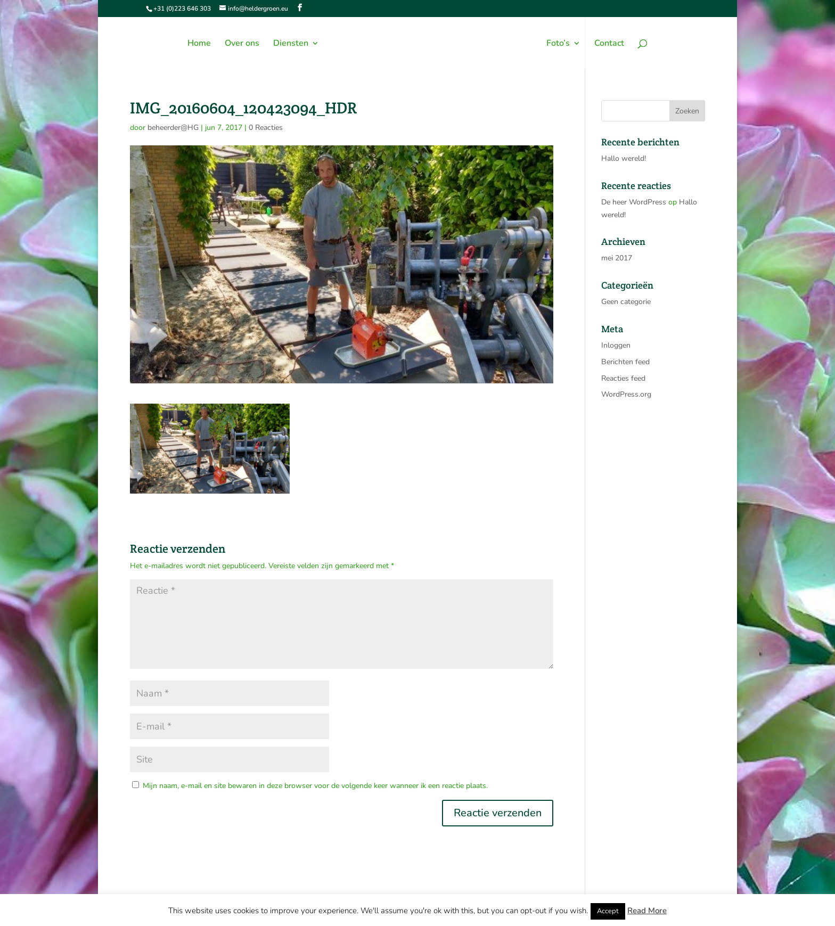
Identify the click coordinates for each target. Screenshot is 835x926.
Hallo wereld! (623, 158)
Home (199, 44)
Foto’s (558, 44)
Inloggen (616, 345)
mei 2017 (616, 258)
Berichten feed (625, 362)
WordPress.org (626, 394)
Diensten (290, 44)
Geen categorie (626, 302)
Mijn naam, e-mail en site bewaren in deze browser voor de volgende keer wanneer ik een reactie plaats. (315, 786)
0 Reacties (266, 127)
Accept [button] (608, 911)
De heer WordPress (633, 202)
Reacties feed (623, 378)
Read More (647, 910)
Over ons (242, 44)
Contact (609, 44)
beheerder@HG (173, 127)
